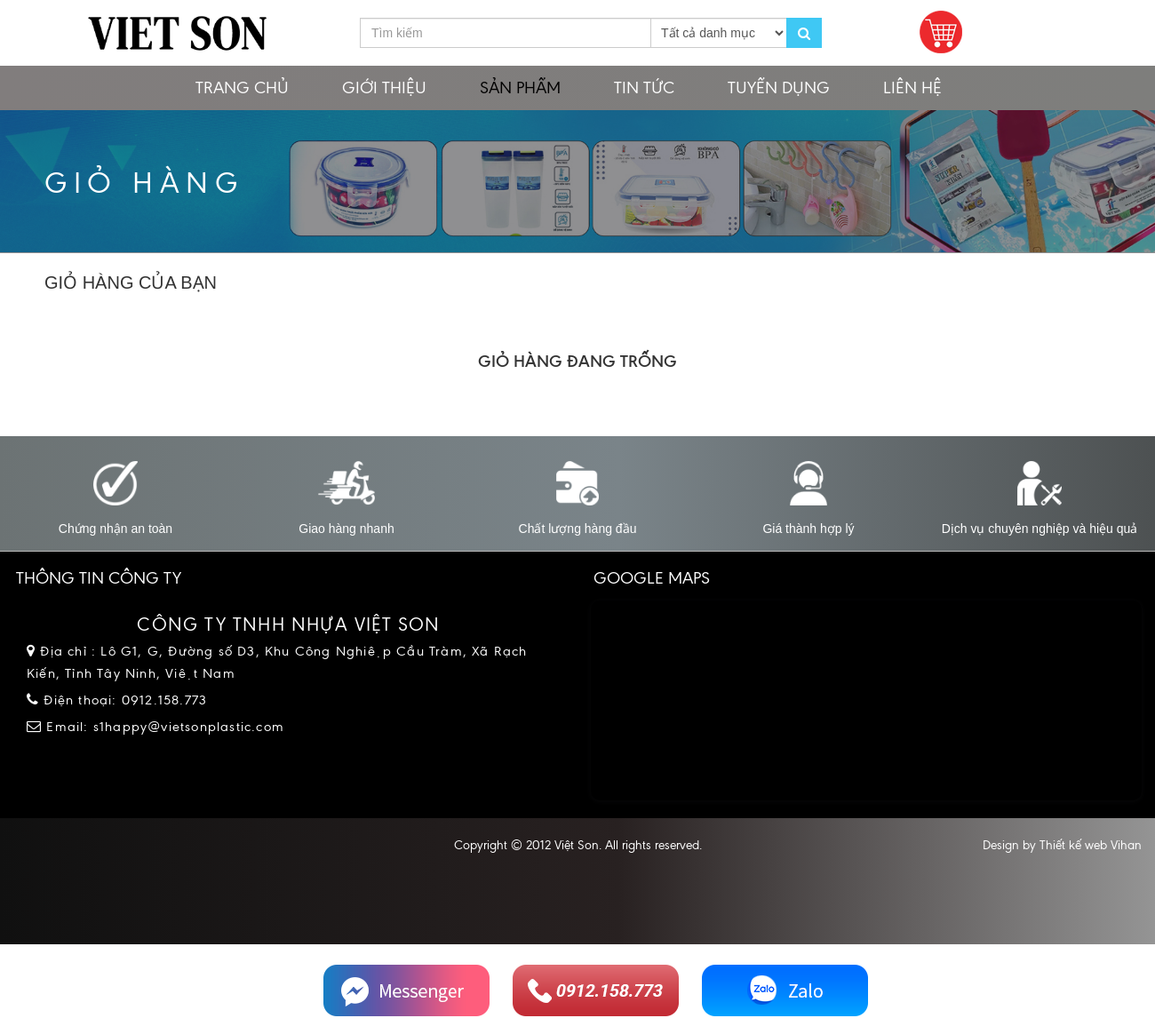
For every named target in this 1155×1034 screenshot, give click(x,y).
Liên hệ (912, 87)
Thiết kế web (1073, 845)
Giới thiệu (384, 87)
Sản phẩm (520, 87)
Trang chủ (242, 87)
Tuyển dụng (779, 87)
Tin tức (644, 87)
